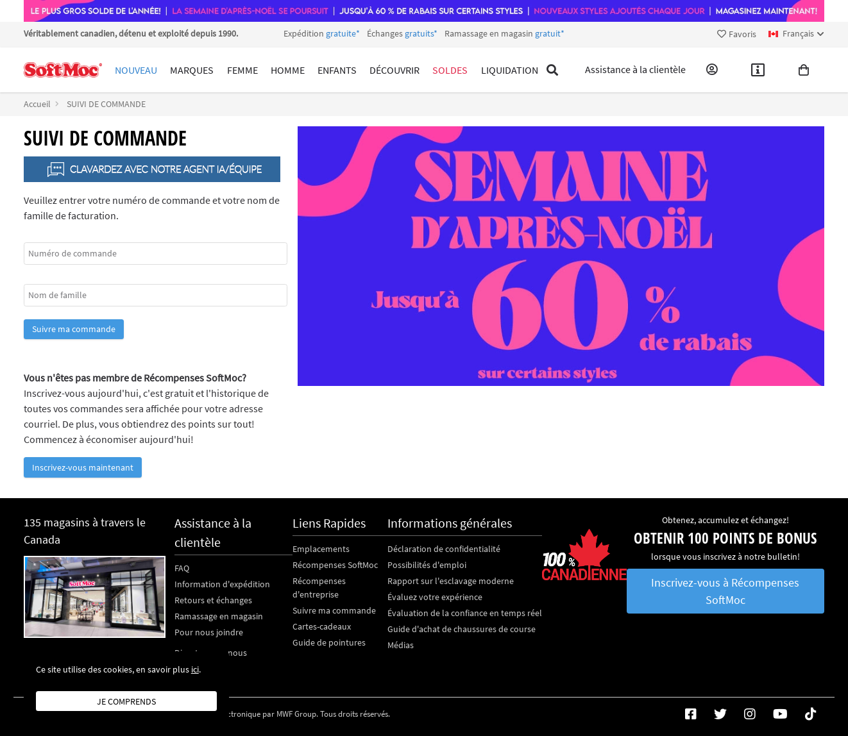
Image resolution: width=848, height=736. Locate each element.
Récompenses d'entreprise (319, 587)
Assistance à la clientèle (635, 69)
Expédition (424, 33)
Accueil (37, 104)
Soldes (450, 69)
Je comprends (126, 701)
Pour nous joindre (208, 632)
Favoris (736, 34)
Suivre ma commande (73, 329)
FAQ (181, 568)
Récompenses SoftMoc (335, 565)
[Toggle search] (553, 70)
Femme (242, 69)
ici (195, 669)
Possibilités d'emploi (426, 565)
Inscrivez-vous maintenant (82, 467)
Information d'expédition (222, 584)
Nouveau (136, 69)
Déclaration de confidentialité (443, 549)
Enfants (337, 69)
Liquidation (509, 69)
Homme (288, 69)
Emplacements (321, 549)
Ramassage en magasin (218, 616)
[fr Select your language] (796, 33)
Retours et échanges (213, 600)
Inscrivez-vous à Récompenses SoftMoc (725, 591)
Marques (192, 69)
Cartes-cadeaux (322, 626)
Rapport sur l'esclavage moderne (450, 581)
